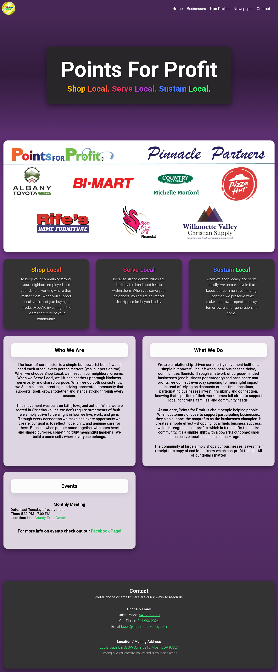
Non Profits (220, 8)
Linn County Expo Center (46, 518)
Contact (263, 8)
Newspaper (243, 8)
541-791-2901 (149, 615)
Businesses (196, 8)
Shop (77, 89)
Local (54, 269)
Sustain (174, 89)
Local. (100, 89)
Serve (123, 89)
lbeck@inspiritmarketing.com (144, 626)
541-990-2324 (148, 621)
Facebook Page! (106, 531)
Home (177, 8)
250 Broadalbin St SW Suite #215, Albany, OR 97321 (139, 647)
